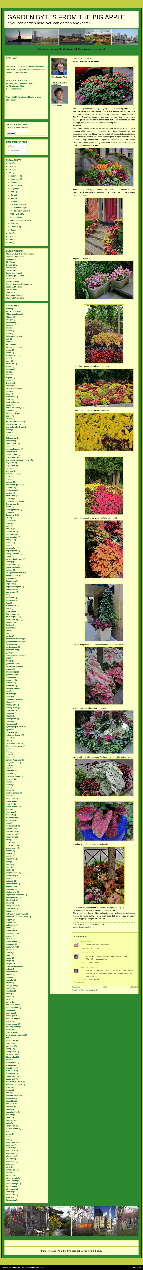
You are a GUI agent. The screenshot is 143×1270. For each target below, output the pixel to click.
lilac (7, 787)
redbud (9, 969)
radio (8, 955)
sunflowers (10, 1074)
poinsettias (10, 909)
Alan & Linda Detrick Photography (20, 254)
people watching (13, 873)
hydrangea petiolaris (14, 727)
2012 (11, 173)
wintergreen (11, 1189)
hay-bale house (12, 688)
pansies (9, 856)
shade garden (11, 1024)
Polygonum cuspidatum (16, 914)
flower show (11, 614)
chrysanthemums (13, 449)
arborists (9, 342)
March (13, 224)
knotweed (10, 771)
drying (8, 556)
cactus (9, 435)
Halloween (10, 683)
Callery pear (11, 438)
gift (7, 658)
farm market (11, 606)
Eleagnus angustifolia (15, 573)
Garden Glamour (86, 967)
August (14, 189)
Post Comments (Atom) (89, 990)
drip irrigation (11, 551)
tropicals (9, 1120)
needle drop (11, 837)
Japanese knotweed (14, 746)
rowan (8, 997)
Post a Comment (80, 982)
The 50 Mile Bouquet (18, 208)
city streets (10, 466)
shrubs (9, 1030)
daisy (8, 526)
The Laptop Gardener (14, 295)
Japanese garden (13, 743)
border (9, 405)
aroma (8, 350)
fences (9, 609)
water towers (11, 1142)
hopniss (9, 716)
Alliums (9, 317)
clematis (9, 471)
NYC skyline (11, 845)
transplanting (11, 1112)
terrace (9, 1087)
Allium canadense (13, 314)
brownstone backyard (15, 427)
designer (9, 540)
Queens (9, 950)
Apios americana (13, 336)
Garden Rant (11, 270)
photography (11, 892)
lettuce (9, 785)
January (14, 230)
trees (8, 1118)
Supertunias (11, 1076)
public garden (11, 941)
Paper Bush (11, 859)
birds (8, 394)
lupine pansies (12, 807)
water (8, 1140)
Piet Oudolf (10, 900)
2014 (11, 166)
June (13, 195)
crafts (8, 512)
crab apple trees (12, 510)
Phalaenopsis (11, 884)
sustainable (11, 1079)
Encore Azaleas (12, 576)
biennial (9, 391)
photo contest (11, 889)
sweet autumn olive (14, 1082)
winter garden (11, 1186)
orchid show (11, 848)
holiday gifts (11, 705)
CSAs (8, 518)
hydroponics (11, 730)
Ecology (9, 562)
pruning (9, 936)
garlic (8, 653)
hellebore (10, 694)
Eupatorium (11, 581)
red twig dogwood (13, 966)
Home (105, 987)
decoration (10, 534)
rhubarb (9, 983)
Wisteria (9, 1192)
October (14, 182)
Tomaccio (10, 1104)
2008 (11, 243)
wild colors (10, 1151)
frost (8, 631)
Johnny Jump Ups (13, 760)
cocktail (9, 476)
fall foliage (10, 600)
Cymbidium (10, 523)
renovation (10, 972)
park (8, 862)
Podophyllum (11, 906)
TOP (140, 1267)
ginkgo (9, 661)
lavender (9, 779)
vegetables (10, 1126)
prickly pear (11, 930)
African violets (12, 311)
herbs (8, 697)
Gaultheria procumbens (16, 655)
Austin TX (10, 364)
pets (8, 878)
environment (11, 578)
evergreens (10, 592)
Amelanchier (11, 322)
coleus (9, 479)
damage (9, 529)
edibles (9, 570)
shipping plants (12, 1027)
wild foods (10, 1153)
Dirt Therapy (11, 262)
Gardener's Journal (14, 273)
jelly (7, 752)
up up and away (16, 217)
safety (8, 1002)
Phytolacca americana (15, 895)
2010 (11, 236)
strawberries (11, 1063)
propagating (11, 933)
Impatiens (87, 927)
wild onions (11, 1156)
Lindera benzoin (12, 793)
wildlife (9, 1164)
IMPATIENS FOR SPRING (20, 220)
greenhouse (11, 675)
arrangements (11, 355)
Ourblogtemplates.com (30, 1267)
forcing (9, 625)
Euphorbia (10, 584)
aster (8, 361)
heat (8, 691)
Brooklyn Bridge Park (15, 422)
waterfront (10, 1145)
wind (8, 1167)
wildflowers (10, 1162)
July (13, 192)
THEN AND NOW (17, 214)
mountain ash (11, 826)
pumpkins (10, 944)
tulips (8, 1123)
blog (25, 72)
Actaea (9, 309)
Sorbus (9, 1043)
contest (9, 493)
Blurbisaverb (11, 100)
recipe (8, 961)
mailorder (10, 812)
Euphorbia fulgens (13, 587)
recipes (9, 964)
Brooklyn (10, 419)
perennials (10, 876)
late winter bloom (13, 776)
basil (8, 375)
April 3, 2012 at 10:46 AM (90, 980)
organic (9, 853)
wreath (9, 1197)
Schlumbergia (11, 1010)
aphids (9, 334)
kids (8, 768)
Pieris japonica (12, 897)
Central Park (11, 443)
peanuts (9, 864)
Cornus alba (11, 504)
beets (8, 380)
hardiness (10, 686)
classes (9, 468)
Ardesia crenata (12, 347)
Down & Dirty (11, 265)
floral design (11, 611)
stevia (8, 1060)
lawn (8, 782)
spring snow (11, 1052)
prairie (8, 928)
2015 (11, 163)
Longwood (10, 801)
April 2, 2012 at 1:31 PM (90, 963)
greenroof (10, 680)
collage (9, 482)
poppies (9, 920)
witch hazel (10, 1195)
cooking (9, 499)
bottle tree (10, 411)
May (13, 198)
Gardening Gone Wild (15, 276)
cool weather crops (14, 501)
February (15, 227)
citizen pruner (11, 455)
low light (9, 804)
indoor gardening (13, 735)
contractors (11, 496)
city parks (10, 463)
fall (7, 595)
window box (11, 1170)
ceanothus (10, 441)
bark (8, 372)
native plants (11, 834)
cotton (8, 507)
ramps (8, 958)
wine (8, 1173)
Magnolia (10, 809)
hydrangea (10, 724)
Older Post (134, 987)
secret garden (11, 1016)
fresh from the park (18, 204)
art (7, 358)
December (15, 176)
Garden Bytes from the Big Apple (66, 17)
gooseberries (11, 664)
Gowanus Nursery (13, 666)
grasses (9, 669)
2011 (11, 233)
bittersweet (10, 397)
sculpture (10, 1013)
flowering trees (12, 617)
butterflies (10, 432)
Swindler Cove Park (14, 1085)
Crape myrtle (11, 515)
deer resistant (11, 537)
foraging (9, 622)
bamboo (9, 369)
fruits (8, 633)
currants (9, 520)
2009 (11, 239)
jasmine (9, 749)
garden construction (14, 639)
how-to (9, 721)
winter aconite (12, 1178)
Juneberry (10, 765)
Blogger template (9, 1267)
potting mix (10, 925)
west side (10, 1148)
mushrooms (11, 832)
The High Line (11, 1093)
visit (8, 1137)
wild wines (10, 1159)
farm (8, 603)
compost (9, 488)
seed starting (11, 1018)
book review (11, 402)
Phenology (10, 886)
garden (9, 636)
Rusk (8, 999)
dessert (9, 543)
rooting (9, 988)
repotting (10, 974)
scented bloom (12, 1008)
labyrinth (9, 774)
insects (9, 738)
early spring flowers (14, 559)
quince (9, 953)
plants (8, 903)
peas (8, 867)
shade (8, 1021)
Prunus (9, 939)
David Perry (11, 259)
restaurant (10, 977)
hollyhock (10, 710)
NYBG (8, 842)
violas (8, 1134)
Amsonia (9, 325)
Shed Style (10, 292)
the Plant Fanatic (13, 1096)
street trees (10, 1068)
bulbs (8, 430)
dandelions (10, 532)
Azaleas (9, 366)
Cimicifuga (10, 452)
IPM (7, 741)
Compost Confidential (15, 257)
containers (10, 490)
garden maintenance (14, 642)
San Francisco (12, 1005)
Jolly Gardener (12, 763)
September (15, 185)
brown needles (12, 424)
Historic (9, 702)
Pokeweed (10, 911)
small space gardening (15, 1035)
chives (8, 446)
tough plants (11, 1109)
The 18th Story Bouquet (20, 211)
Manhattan (10, 815)
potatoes (9, 922)
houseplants (11, 719)
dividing (9, 548)
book (8, 399)
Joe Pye (9, 757)
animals (9, 328)
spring (8, 1049)
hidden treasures (13, 699)
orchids (9, 851)
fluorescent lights (13, 620)
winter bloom (11, 1181)
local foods (10, 798)
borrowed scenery (13, 408)
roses (8, 994)
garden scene (11, 647)
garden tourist (12, 650)
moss (8, 823)
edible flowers (12, 565)
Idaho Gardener (12, 281)
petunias (9, 881)
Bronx (8, 416)
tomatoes (10, 1107)
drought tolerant (12, 554)
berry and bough (13, 388)
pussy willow (11, 947)
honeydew (10, 713)
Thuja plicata (11, 1098)
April (13, 201)
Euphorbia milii (12, 589)
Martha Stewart (12, 818)
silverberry (10, 1032)
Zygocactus (11, 1200)
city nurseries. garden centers (18, 460)
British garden (12, 413)
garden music (11, 644)
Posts (11, 146)
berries (9, 386)
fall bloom (10, 598)
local (8, 796)
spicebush (10, 1046)
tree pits (9, 1115)
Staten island (11, 1057)
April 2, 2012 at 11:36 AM (90, 948)
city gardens (11, 457)
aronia (8, 353)
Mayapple (10, 820)
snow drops (11, 1041)
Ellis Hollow (11, 268)
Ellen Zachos (85, 953)
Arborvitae (10, 344)
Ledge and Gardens (14, 287)
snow (8, 1038)
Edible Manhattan (13, 567)
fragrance (10, 628)
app (7, 339)
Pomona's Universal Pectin (17, 917)
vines (8, 1131)
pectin (8, 870)
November (15, 179)
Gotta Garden (11, 279)
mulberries (10, 829)
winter (8, 1175)
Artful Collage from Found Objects (20, 83)
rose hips (10, 991)
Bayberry (10, 378)
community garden (13, 485)
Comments (13, 151)
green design (11, 672)
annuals (9, 331)
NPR (8, 840)
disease (81, 927)
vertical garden (12, 1129)
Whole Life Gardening (15, 298)
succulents (10, 1071)
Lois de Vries (11, 290)
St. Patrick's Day (13, 1054)
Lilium (8, 790)
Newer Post (76, 987)
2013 (11, 169)
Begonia (9, 383)
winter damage (12, 1184)
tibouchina (10, 1101)
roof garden (11, 986)
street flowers (11, 1065)
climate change (12, 474)
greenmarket (11, 677)
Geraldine (84, 941)
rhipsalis (9, 980)
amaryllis (10, 320)
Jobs (8, 754)
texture (9, 1090)
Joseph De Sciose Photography (19, 284)
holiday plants (12, 708)
